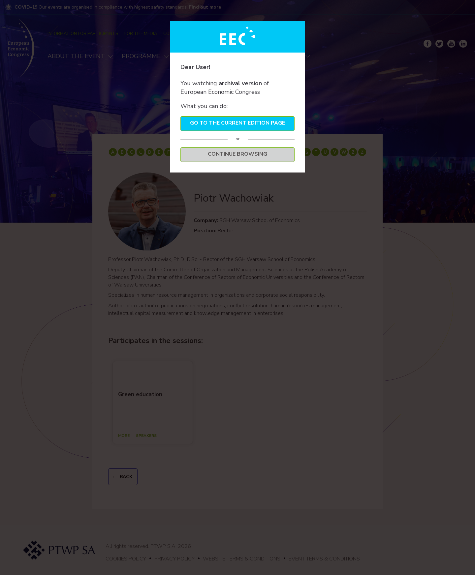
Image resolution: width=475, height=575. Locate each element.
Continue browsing (237, 154)
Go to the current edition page (237, 123)
